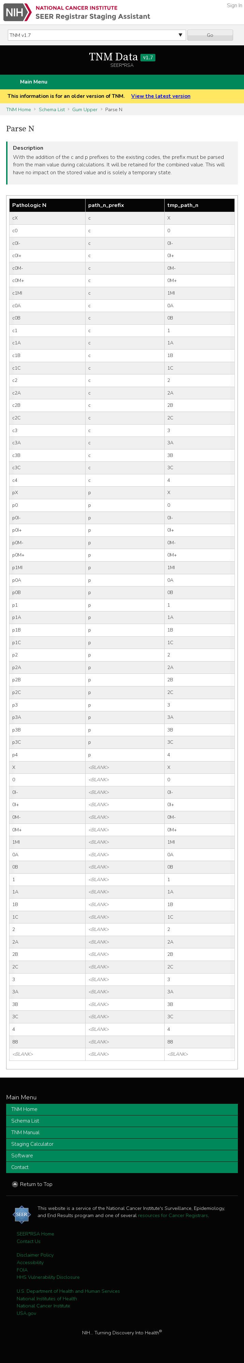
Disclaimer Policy (35, 1254)
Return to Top (36, 1184)
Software (22, 1155)
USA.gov (26, 1313)
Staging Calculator (32, 1144)
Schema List (52, 109)
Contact (20, 1167)
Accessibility (30, 1262)
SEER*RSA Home (35, 1233)
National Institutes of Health (47, 1298)
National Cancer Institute (43, 1305)
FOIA (22, 1269)
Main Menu (33, 82)
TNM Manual (25, 1132)
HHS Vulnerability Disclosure (48, 1277)
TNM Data (122, 57)
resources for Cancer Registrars (173, 1215)
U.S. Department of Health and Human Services (68, 1291)
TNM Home (18, 109)
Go (210, 35)
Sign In (234, 5)
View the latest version (160, 96)
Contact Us (29, 1241)
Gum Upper (84, 109)
